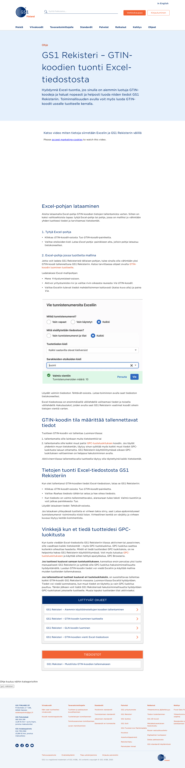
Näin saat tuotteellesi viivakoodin (50, 711)
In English (162, 3)
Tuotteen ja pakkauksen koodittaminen (78, 711)
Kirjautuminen (158, 13)
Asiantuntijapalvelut (129, 737)
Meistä (19, 27)
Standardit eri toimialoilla (105, 723)
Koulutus (124, 733)
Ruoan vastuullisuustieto (157, 730)
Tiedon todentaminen (156, 714)
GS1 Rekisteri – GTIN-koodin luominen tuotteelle (74, 618)
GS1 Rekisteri (126, 714)
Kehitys (137, 27)
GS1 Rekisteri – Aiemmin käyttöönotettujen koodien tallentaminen (85, 609)
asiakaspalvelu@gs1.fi (24, 712)
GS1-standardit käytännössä (159, 744)
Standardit (86, 27)
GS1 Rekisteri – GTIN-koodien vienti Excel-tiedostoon (77, 637)
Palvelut (104, 27)
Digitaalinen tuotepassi (156, 735)
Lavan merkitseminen (77, 726)
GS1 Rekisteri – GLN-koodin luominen (68, 628)
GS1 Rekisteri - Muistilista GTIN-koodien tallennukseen (78, 664)
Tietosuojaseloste (49, 755)
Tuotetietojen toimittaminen (79, 717)
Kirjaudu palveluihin (110, 755)
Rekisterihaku (126, 742)
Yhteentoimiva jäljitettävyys (158, 710)
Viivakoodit (36, 27)
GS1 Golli (124, 723)
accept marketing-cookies (67, 139)
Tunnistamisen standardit (105, 714)
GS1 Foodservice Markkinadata (134, 728)
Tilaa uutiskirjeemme (88, 755)
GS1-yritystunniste (128, 710)
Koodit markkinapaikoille (52, 717)
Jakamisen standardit (103, 719)
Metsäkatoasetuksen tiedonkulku (155, 724)
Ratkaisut (120, 27)
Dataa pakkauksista (155, 740)
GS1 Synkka (126, 719)
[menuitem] (162, 3)
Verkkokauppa (134, 13)
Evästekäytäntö (68, 755)
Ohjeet (152, 27)
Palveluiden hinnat (128, 746)
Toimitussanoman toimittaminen (81, 721)
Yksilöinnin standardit (103, 710)
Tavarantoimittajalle (61, 27)
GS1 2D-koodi (153, 719)
